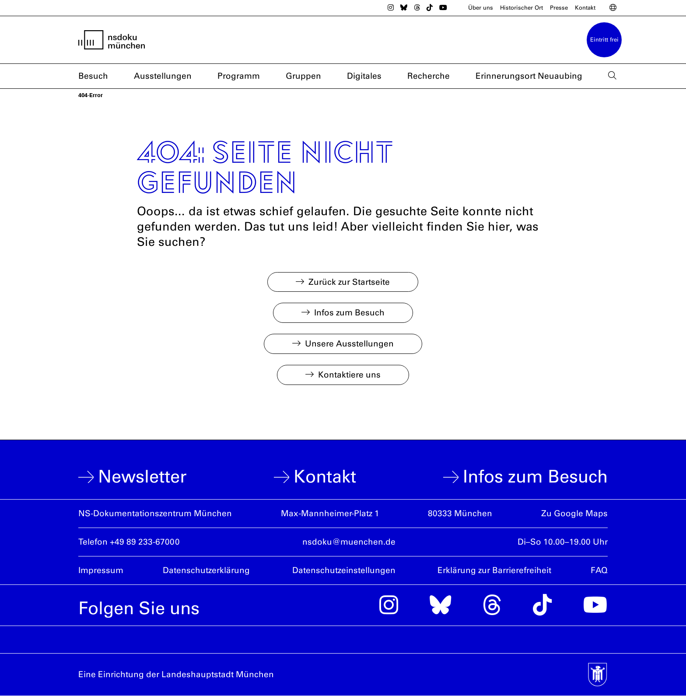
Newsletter (142, 477)
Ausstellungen (163, 76)
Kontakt (585, 7)
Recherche (428, 76)
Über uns (480, 7)
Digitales (364, 76)
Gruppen (303, 76)
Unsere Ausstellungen (349, 344)
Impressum (100, 570)
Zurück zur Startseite (349, 282)
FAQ (599, 570)
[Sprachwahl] (612, 8)
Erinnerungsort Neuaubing (529, 76)
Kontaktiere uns (349, 375)
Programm (238, 76)
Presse (559, 7)
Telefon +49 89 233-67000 (129, 542)
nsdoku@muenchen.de (349, 542)
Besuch (93, 76)
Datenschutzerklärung (206, 570)
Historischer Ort (521, 7)
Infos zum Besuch (349, 313)
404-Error (90, 95)
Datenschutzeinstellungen (344, 570)
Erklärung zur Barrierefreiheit (494, 570)
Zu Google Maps (574, 513)
